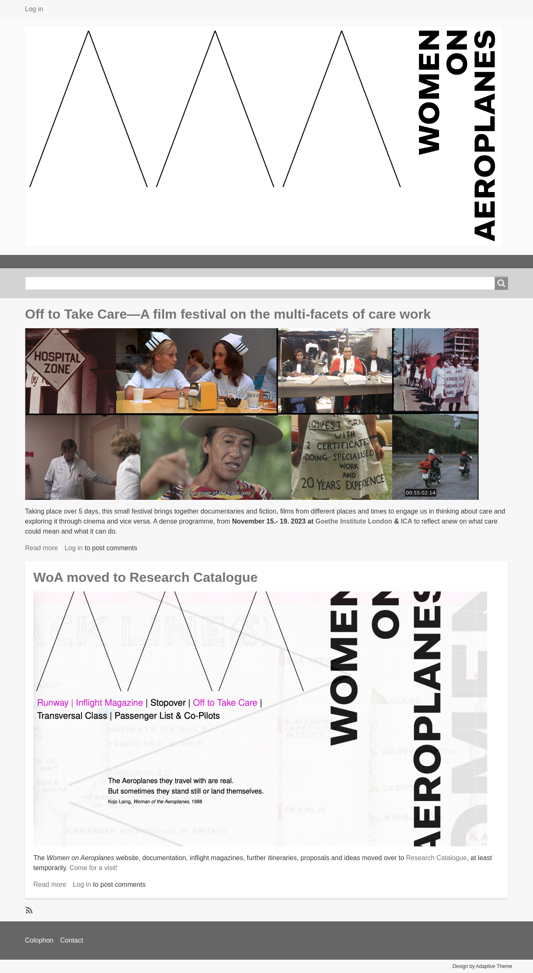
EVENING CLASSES (148, 261)
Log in (34, 8)
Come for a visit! (94, 867)
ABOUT (89, 261)
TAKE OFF (45, 261)
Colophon (39, 940)
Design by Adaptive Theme (482, 966)
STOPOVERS (300, 261)
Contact (71, 940)
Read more (41, 547)
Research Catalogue (436, 857)
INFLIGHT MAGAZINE (230, 261)
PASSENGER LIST (366, 261)
